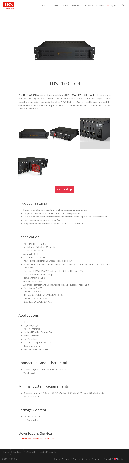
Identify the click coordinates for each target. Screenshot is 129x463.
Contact (100, 5)
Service (74, 5)
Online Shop (64, 189)
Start (44, 5)
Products (54, 5)
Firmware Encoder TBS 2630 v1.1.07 (38, 438)
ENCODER (30, 452)
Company (87, 5)
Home (6, 452)
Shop (65, 5)
